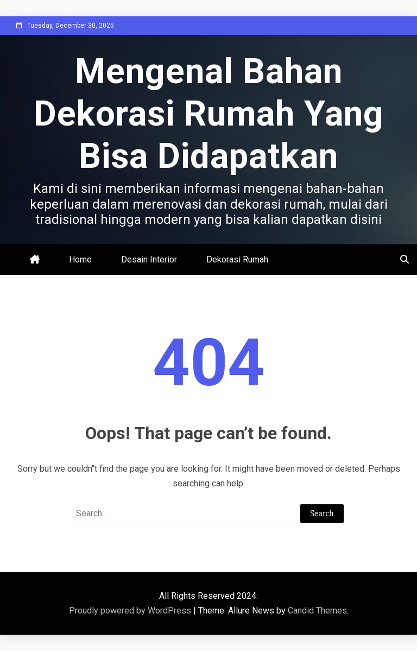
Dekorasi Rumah (237, 259)
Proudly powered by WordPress (131, 610)
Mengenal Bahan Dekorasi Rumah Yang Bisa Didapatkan (209, 114)
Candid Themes (317, 610)
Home (80, 259)
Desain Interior (149, 259)
